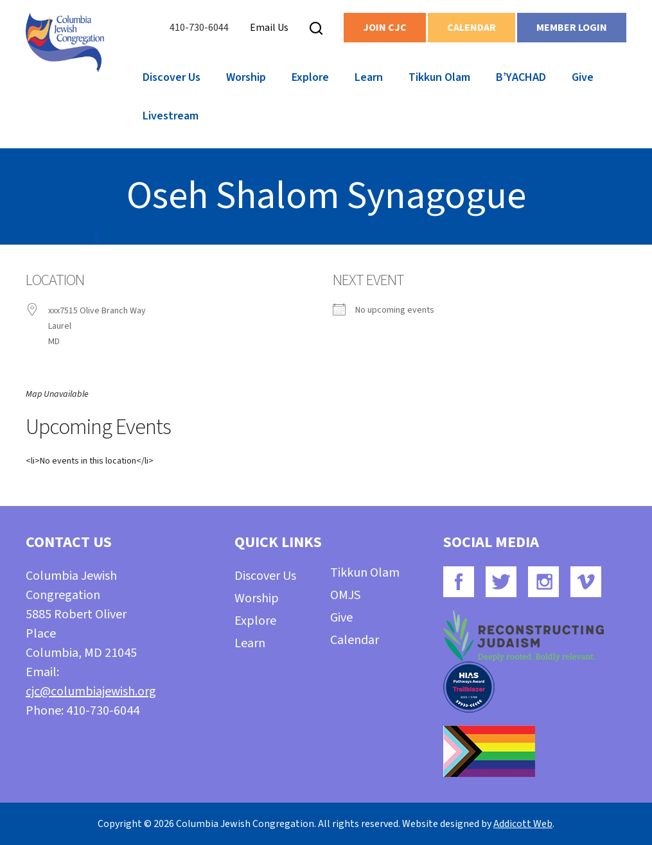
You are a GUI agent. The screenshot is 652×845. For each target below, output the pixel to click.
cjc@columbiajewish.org (91, 692)
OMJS (345, 595)
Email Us (269, 28)
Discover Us (171, 77)
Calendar (471, 28)
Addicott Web (522, 824)
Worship (246, 77)
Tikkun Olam (439, 77)
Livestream (170, 116)
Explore (310, 77)
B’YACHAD (521, 77)
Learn (369, 77)
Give (583, 77)
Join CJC (385, 28)
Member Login (571, 28)
